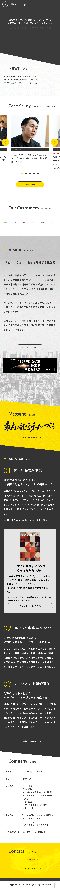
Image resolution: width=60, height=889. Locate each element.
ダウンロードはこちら (35, 607)
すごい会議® (28, 817)
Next (54, 142)
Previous (5, 142)
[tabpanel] (30, 139)
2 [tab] (26, 173)
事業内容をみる (30, 743)
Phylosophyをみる (30, 347)
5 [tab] (38, 173)
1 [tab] (22, 173)
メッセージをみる (30, 438)
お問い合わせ (30, 870)
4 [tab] (34, 173)
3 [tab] (30, 173)
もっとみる (30, 184)
